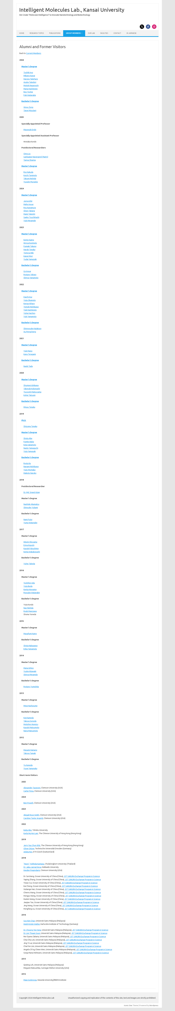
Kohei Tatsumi (29, 395)
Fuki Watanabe (30, 95)
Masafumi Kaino (30, 634)
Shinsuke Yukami (31, 507)
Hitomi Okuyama (30, 542)
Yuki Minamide (30, 221)
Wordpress (153, 1005)
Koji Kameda (29, 718)
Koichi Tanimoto (30, 175)
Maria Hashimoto (31, 89)
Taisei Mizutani (30, 110)
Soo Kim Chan (29, 921)
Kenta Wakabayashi (32, 552)
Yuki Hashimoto (30, 310)
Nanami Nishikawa (31, 466)
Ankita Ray (28, 852)
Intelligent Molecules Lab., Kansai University (71, 10)
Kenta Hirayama (30, 589)
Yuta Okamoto (30, 300)
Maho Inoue (28, 204)
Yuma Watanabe (30, 523)
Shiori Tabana (29, 211)
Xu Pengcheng (30, 332)
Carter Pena (28, 791)
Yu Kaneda (28, 765)
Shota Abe (28, 438)
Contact (117, 33)
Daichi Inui (28, 297)
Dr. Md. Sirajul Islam (32, 492)
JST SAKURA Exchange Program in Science (82, 876)
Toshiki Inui (28, 72)
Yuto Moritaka (29, 470)
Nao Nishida (28, 608)
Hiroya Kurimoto (30, 243)
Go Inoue (27, 271)
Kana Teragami (30, 354)
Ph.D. (23, 420)
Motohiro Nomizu (31, 724)
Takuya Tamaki (30, 753)
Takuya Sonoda (30, 721)
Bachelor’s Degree (30, 101)
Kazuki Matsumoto (31, 727)
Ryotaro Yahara (30, 275)
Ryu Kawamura (30, 208)
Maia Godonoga (30, 980)
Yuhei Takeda (29, 564)
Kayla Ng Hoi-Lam (31, 833)
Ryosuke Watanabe (32, 593)
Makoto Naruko (30, 473)
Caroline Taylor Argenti (33, 818)
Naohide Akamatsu (31, 504)
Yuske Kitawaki (30, 671)
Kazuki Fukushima (31, 548)
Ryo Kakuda (28, 172)
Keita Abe (28, 830)
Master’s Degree (29, 66)
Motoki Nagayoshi (31, 85)
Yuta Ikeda (28, 586)
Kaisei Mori (28, 256)
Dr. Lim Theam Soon (32, 933)
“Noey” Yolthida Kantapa (34, 864)
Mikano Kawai (29, 76)
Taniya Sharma (30, 160)
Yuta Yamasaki (30, 451)
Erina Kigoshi (29, 545)
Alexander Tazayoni (32, 788)
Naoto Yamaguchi (31, 448)
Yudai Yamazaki (30, 259)
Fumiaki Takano (30, 246)
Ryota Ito (27, 463)
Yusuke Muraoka (31, 182)
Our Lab (91, 33)
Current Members (33, 53)
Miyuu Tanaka (29, 407)
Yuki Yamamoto (30, 316)
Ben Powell (28, 803)
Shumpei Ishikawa (31, 385)
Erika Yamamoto (30, 649)
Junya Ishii (28, 201)
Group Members (73, 33)
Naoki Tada (28, 366)
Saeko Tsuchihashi (31, 217)
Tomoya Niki (29, 253)
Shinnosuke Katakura (32, 328)
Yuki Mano (28, 351)
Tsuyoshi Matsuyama (32, 392)
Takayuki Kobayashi (32, 389)
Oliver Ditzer (29, 848)
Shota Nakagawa (30, 646)
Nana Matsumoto (31, 731)
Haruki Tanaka (29, 250)
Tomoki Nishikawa (31, 307)
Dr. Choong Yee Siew (32, 930)
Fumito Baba (29, 442)
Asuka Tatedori (30, 82)
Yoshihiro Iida (29, 583)
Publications (54, 33)
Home (21, 33)
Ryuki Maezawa (30, 611)
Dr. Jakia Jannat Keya (32, 867)
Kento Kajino (29, 240)
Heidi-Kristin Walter (32, 924)
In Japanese (131, 33)
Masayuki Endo (30, 130)
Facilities (104, 33)
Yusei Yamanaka (30, 768)
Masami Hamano (30, 750)
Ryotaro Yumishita (31, 687)
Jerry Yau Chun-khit (32, 845)
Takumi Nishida (30, 178)
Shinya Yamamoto (31, 278)
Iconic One (128, 1005)
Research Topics (37, 33)
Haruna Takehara (31, 79)
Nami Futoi (28, 519)
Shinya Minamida (31, 675)
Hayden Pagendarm (32, 870)
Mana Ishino (29, 668)
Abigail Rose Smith (31, 815)
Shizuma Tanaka (30, 426)
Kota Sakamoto (30, 445)
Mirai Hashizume (30, 706)
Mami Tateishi (29, 214)
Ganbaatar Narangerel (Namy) (36, 157)
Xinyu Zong (28, 107)
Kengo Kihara (29, 303)
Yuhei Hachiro (29, 313)
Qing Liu (27, 154)
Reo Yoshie (28, 92)
